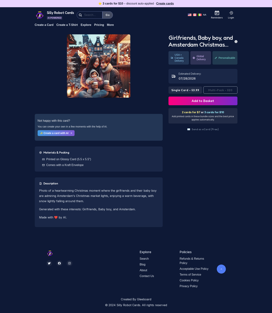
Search (144, 258)
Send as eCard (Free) (203, 129)
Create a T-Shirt (67, 24)
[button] (98, 66)
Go (108, 15)
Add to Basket (203, 101)
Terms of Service (190, 274)
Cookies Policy (189, 280)
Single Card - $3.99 (185, 90)
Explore (86, 24)
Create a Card (44, 24)
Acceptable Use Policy (194, 268)
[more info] (236, 41)
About (143, 270)
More (110, 24)
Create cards (165, 3)
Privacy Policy (189, 286)
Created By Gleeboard (136, 299)
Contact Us (147, 276)
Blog (143, 264)
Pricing (99, 24)
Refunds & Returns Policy (192, 261)
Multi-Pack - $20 (220, 90)
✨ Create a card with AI (56, 133)
